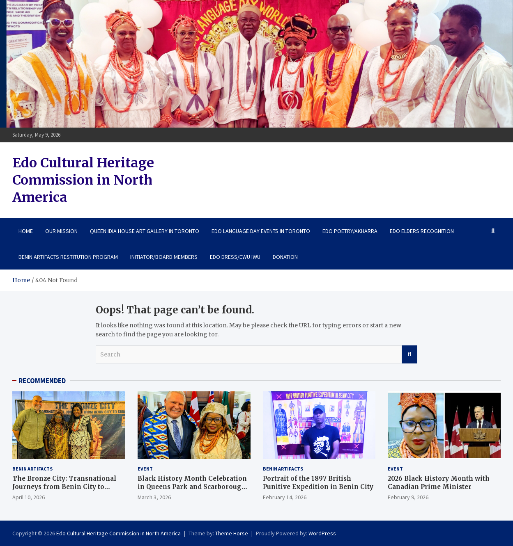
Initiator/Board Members (164, 256)
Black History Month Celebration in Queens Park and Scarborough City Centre (192, 486)
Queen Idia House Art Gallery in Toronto (144, 231)
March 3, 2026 (154, 497)
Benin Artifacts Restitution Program (68, 256)
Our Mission (61, 231)
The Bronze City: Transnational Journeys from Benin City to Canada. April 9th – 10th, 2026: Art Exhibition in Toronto (67, 491)
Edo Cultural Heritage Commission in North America (83, 180)
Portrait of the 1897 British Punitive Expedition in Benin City (318, 483)
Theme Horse (231, 533)
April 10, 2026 (28, 497)
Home (25, 231)
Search (409, 354)
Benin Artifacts (32, 469)
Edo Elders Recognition (422, 231)
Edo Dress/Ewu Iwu (235, 256)
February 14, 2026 (284, 497)
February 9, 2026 (408, 497)
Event (145, 469)
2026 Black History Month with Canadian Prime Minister (439, 483)
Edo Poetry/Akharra (349, 231)
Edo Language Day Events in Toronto (261, 231)
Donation (285, 256)
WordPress (322, 533)
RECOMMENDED (42, 380)
